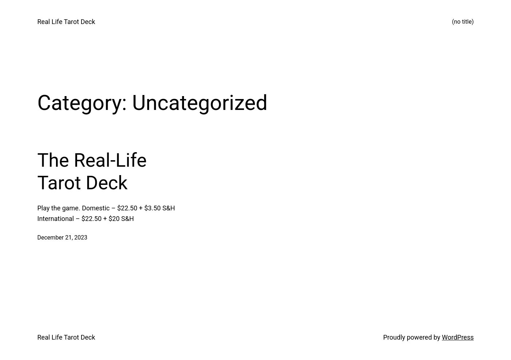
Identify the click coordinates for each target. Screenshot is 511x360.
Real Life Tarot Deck (66, 21)
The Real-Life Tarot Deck (92, 171)
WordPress (458, 337)
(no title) (463, 21)
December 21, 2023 (62, 237)
